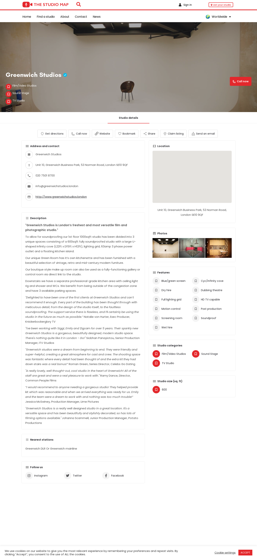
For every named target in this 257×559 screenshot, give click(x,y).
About (64, 17)
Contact (81, 17)
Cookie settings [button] (225, 552)
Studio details (128, 118)
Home (26, 17)
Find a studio (46, 17)
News (97, 17)
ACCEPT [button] (245, 552)
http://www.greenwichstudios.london (61, 200)
